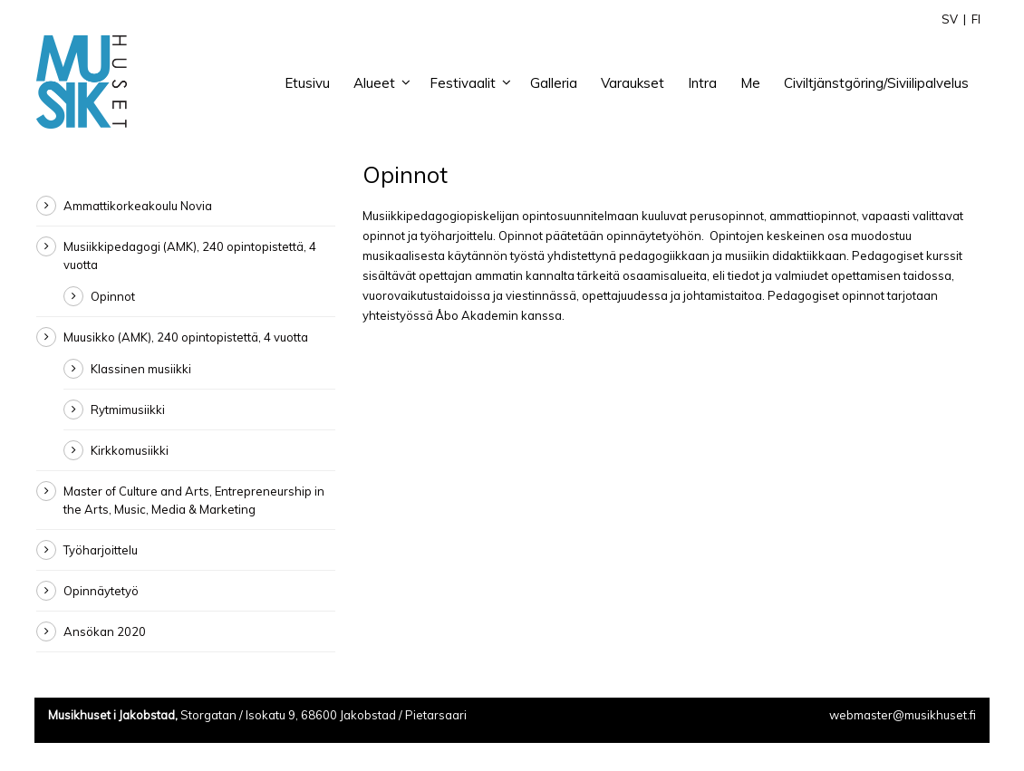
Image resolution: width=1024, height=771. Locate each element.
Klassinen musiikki (141, 368)
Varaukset (632, 83)
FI (976, 19)
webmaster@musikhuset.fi (902, 715)
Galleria (553, 83)
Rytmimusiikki (128, 409)
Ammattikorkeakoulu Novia (137, 205)
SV (950, 19)
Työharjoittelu (100, 550)
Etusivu (307, 83)
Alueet (374, 83)
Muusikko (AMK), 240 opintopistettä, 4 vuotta (185, 337)
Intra (702, 83)
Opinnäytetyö (101, 590)
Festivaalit (463, 83)
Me (750, 83)
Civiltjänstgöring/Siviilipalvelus (876, 83)
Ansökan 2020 (104, 631)
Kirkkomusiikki (130, 450)
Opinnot (113, 296)
